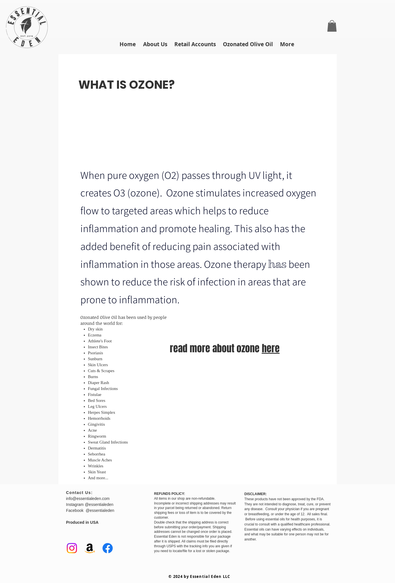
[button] (332, 26)
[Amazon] (90, 548)
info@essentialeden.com (88, 498)
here (271, 348)
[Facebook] (107, 548)
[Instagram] (72, 548)
